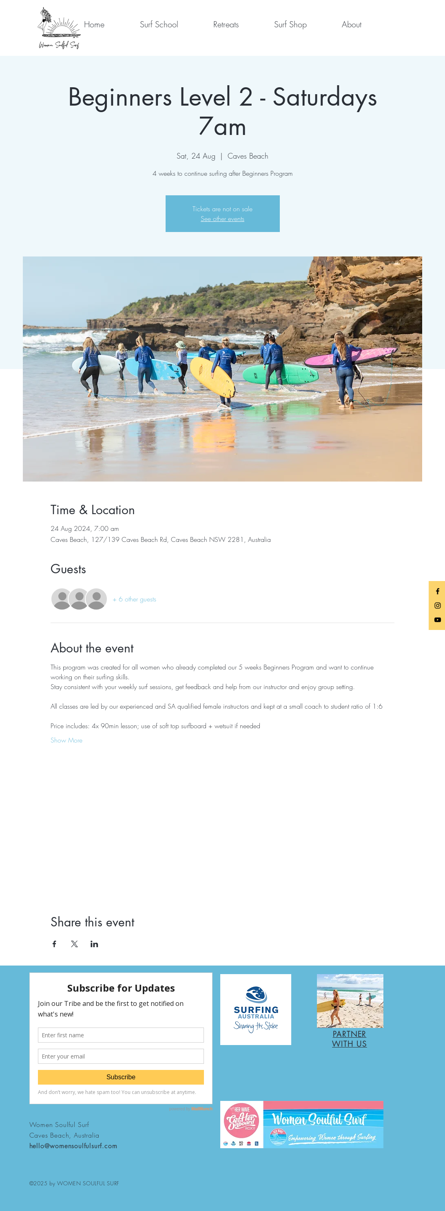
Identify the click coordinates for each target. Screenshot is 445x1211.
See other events (222, 218)
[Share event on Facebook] (54, 944)
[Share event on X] (74, 944)
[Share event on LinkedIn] (94, 944)
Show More (66, 740)
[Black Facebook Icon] (438, 591)
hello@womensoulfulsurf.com (73, 1146)
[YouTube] (438, 620)
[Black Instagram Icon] (438, 605)
